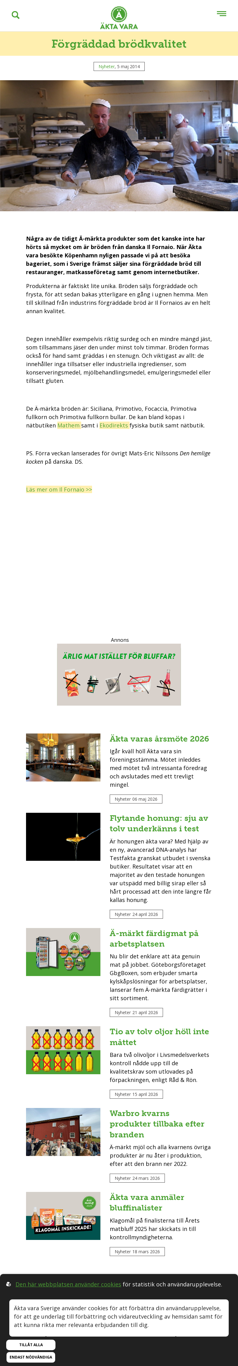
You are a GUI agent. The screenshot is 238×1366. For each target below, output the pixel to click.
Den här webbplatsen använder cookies (68, 1284)
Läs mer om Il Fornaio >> (59, 489)
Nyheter (107, 66)
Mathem (69, 425)
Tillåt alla (31, 1344)
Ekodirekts (114, 425)
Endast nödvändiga (31, 1357)
